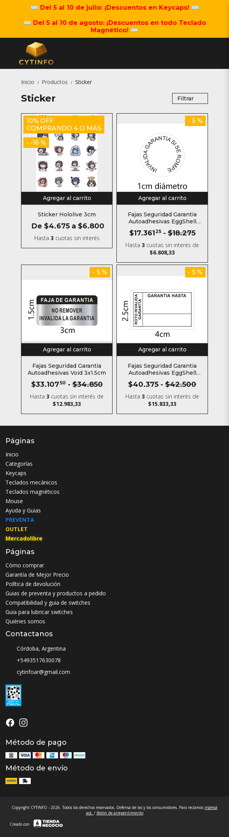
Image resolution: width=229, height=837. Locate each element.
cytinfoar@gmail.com (37, 672)
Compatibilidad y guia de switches (47, 602)
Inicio (31, 82)
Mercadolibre (23, 538)
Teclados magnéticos (32, 491)
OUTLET (16, 529)
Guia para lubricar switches (39, 612)
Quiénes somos (25, 621)
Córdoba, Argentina (35, 649)
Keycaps (15, 473)
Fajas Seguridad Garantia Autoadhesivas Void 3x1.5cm (67, 369)
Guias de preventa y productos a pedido (55, 593)
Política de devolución (32, 584)
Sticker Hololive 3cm (67, 214)
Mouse (14, 501)
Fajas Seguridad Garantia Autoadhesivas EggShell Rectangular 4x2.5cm (162, 369)
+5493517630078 (33, 660)
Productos (58, 82)
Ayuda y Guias (23, 510)
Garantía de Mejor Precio (37, 574)
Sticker (83, 82)
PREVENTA (19, 519)
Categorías (19, 463)
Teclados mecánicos (31, 482)
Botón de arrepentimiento (120, 813)
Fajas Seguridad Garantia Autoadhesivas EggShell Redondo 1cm (162, 218)
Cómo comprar (24, 565)
